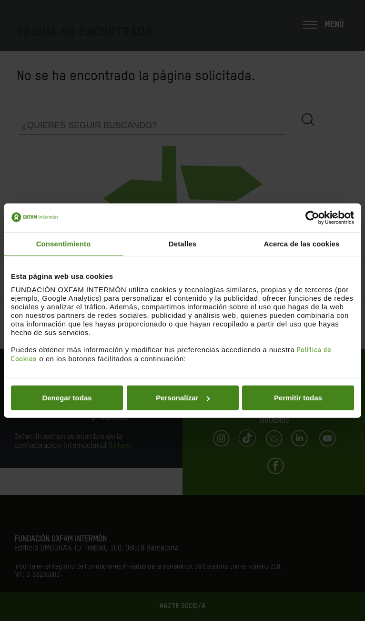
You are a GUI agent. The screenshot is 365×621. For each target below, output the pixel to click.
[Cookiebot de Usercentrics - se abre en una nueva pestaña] (312, 217)
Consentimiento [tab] (63, 243)
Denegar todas (66, 398)
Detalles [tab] (182, 243)
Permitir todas (298, 398)
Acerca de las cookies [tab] (302, 243)
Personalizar (183, 398)
